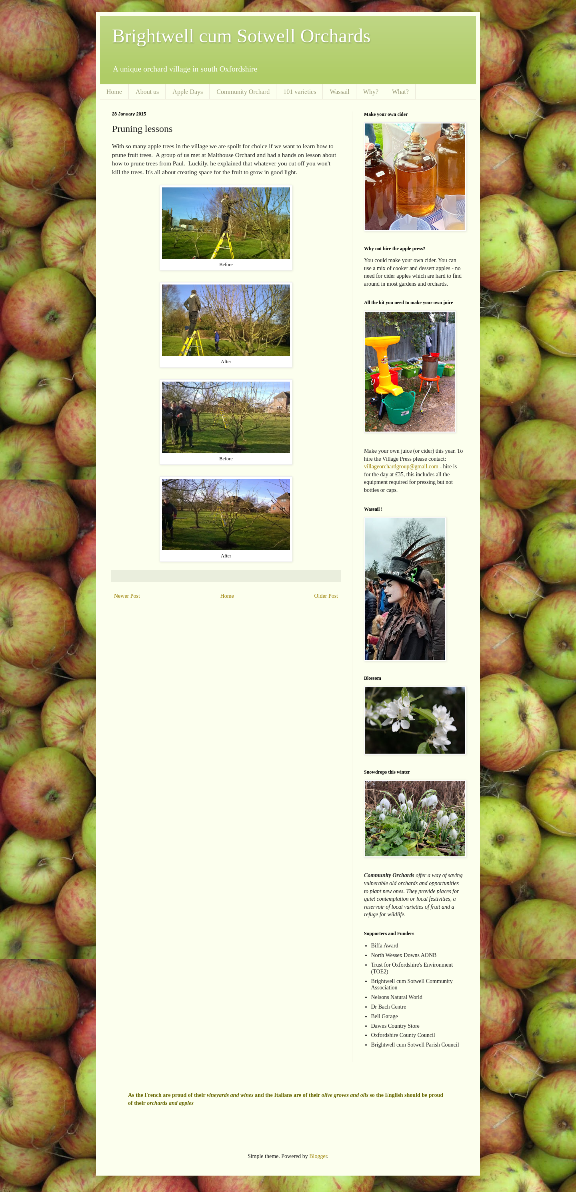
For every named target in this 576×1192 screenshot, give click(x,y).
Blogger (318, 1156)
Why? (370, 91)
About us (147, 91)
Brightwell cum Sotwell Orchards (241, 35)
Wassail (339, 91)
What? (400, 91)
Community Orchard (243, 91)
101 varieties (299, 91)
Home (114, 91)
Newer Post (127, 596)
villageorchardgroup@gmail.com (401, 467)
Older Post (326, 596)
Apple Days (187, 91)
